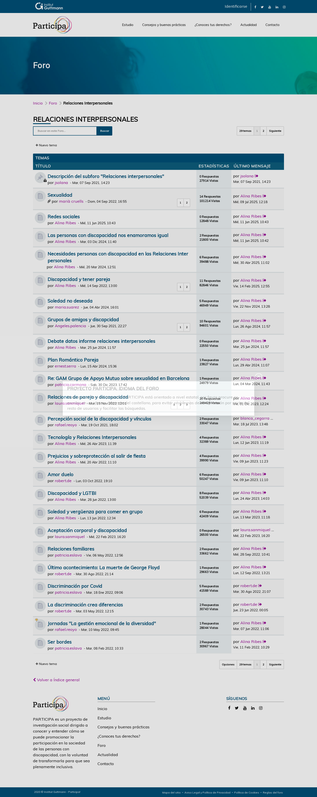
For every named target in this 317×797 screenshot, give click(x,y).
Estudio (127, 25)
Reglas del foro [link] (273, 792)
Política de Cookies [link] (246, 792)
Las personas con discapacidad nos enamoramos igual (108, 235)
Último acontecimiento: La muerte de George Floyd (104, 567)
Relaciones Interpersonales (85, 119)
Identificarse (236, 6)
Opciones (228, 664)
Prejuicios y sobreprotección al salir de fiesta (97, 456)
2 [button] (263, 130)
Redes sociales (64, 216)
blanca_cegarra (254, 418)
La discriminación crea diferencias (85, 605)
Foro (102, 745)
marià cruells (71, 201)
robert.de (63, 480)
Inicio (38, 103)
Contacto (272, 25)
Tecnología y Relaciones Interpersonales (92, 437)
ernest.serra (65, 366)
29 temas (245, 130)
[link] (255, 6)
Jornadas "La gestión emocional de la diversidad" (102, 623)
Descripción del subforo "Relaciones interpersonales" (106, 176)
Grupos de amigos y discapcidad (83, 319)
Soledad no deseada (70, 301)
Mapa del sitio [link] (171, 792)
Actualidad (248, 25)
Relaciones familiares (71, 549)
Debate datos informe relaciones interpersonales (101, 341)
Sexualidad (60, 195)
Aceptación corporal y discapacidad (87, 530)
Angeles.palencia (70, 325)
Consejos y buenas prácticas (164, 25)
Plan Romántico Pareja (73, 360)
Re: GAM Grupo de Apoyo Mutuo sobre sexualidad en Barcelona (118, 378)
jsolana (61, 182)
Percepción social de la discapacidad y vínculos (99, 419)
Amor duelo (60, 474)
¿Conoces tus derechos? (213, 25)
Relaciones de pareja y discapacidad (88, 397)
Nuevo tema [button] (46, 145)
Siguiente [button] (275, 130)
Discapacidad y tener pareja (79, 279)
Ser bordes (60, 642)
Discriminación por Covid (75, 586)
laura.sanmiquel (70, 403)
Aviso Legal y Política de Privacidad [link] (207, 792)
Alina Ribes (251, 195)
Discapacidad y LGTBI (72, 493)
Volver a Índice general (56, 679)
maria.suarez (67, 307)
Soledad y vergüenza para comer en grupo (95, 511)
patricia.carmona (70, 384)
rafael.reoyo (66, 424)
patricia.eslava (68, 555)
